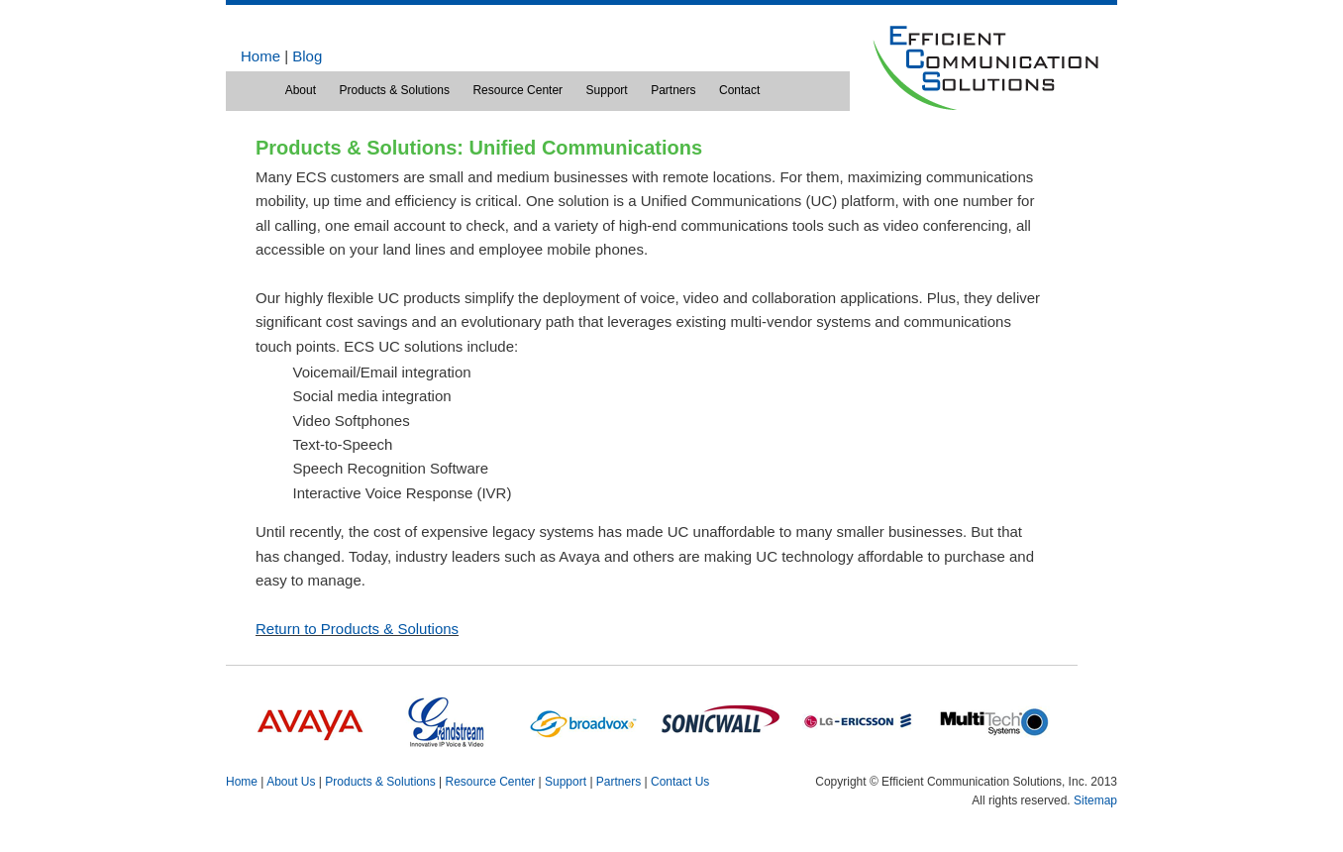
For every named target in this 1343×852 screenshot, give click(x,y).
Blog (307, 56)
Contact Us (680, 782)
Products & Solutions (394, 90)
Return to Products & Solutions (357, 628)
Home (260, 56)
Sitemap (1095, 800)
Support (607, 90)
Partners (673, 90)
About (300, 90)
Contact (739, 90)
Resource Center (517, 90)
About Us (290, 782)
